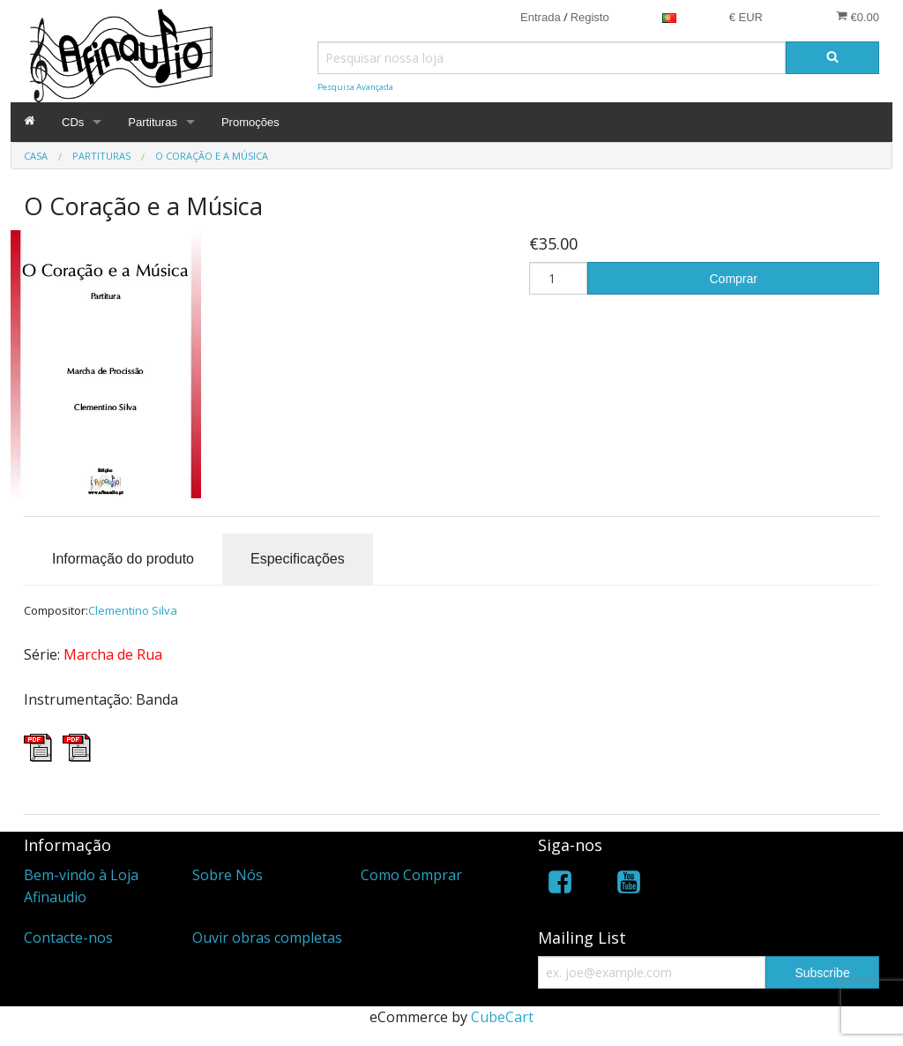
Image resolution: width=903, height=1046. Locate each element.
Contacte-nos (68, 937)
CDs (73, 122)
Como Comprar (411, 875)
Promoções (250, 122)
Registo (590, 17)
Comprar (733, 279)
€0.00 (857, 17)
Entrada (540, 17)
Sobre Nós (227, 875)
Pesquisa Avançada (355, 87)
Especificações (297, 558)
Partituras (152, 122)
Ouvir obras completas (267, 937)
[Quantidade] (558, 278)
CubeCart (502, 1017)
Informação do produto (123, 558)
